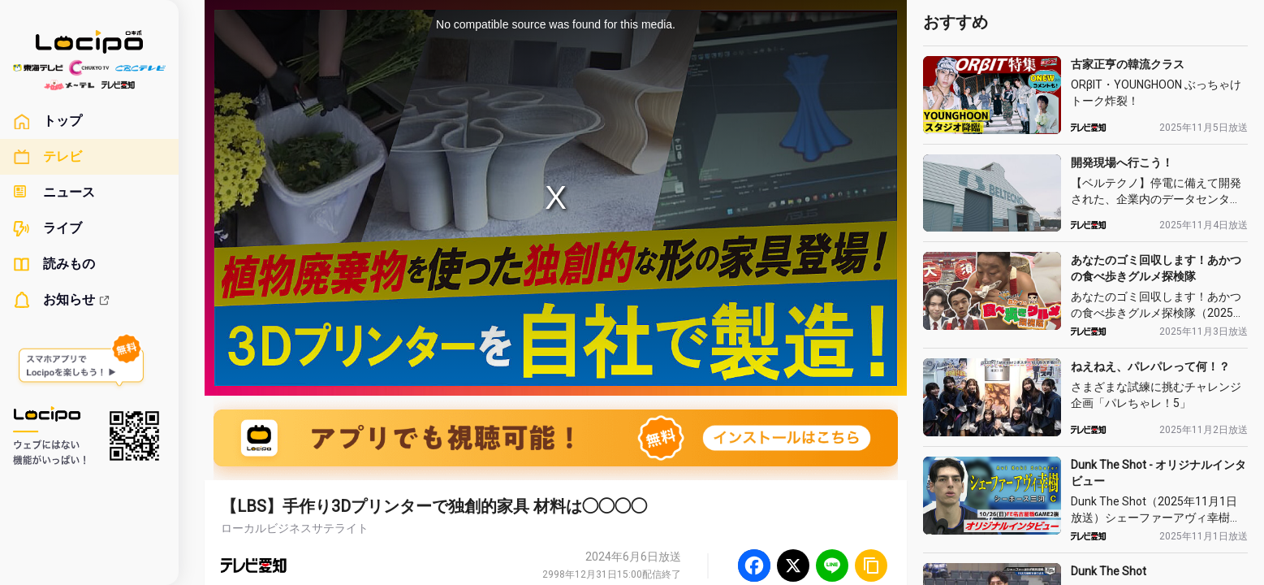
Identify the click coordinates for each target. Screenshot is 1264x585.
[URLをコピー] (871, 565)
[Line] (832, 565)
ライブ (47, 228)
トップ (47, 121)
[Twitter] (793, 565)
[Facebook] (754, 565)
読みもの (54, 264)
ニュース (54, 192)
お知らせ (61, 300)
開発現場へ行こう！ (1122, 162)
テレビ (47, 157)
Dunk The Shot (1108, 571)
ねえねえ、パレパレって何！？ (1150, 366)
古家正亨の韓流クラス (1127, 64)
